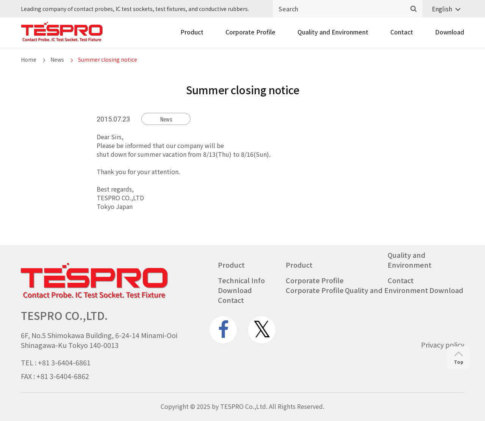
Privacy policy (442, 344)
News (57, 59)
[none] (443, 9)
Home (28, 59)
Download (449, 31)
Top (458, 358)
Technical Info (241, 280)
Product (191, 31)
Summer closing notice (107, 59)
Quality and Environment (332, 31)
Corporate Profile (250, 31)
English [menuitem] (442, 8)
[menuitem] (443, 9)
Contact (401, 31)
